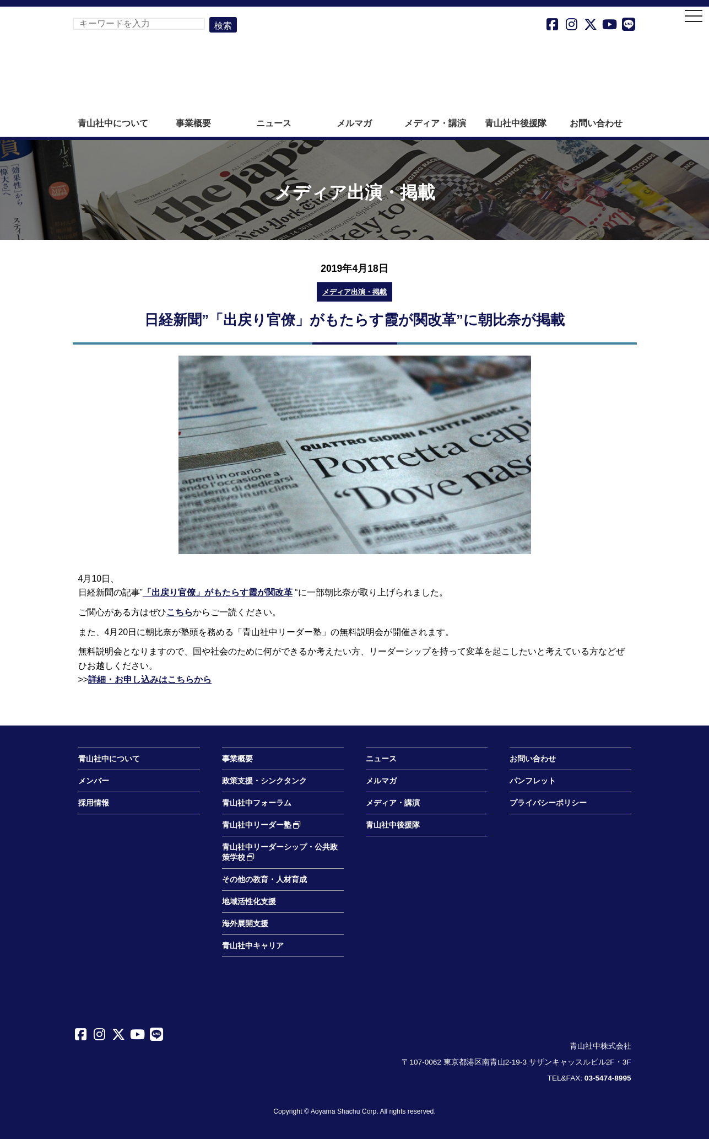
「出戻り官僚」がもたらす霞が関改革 (218, 592)
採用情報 (93, 803)
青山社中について (113, 123)
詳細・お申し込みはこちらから (150, 679)
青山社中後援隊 (515, 123)
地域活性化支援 (249, 902)
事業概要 (193, 123)
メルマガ (354, 123)
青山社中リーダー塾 (261, 825)
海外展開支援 (245, 924)
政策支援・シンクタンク (264, 781)
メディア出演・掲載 (354, 292)
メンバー (93, 781)
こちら (179, 612)
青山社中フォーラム (256, 803)
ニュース (273, 123)
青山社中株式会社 (354, 65)
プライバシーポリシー (548, 803)
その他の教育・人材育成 (264, 879)
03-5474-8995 (607, 1078)
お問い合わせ (596, 123)
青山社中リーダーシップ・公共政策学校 (280, 852)
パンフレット (533, 781)
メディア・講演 (435, 123)
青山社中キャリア (253, 946)
